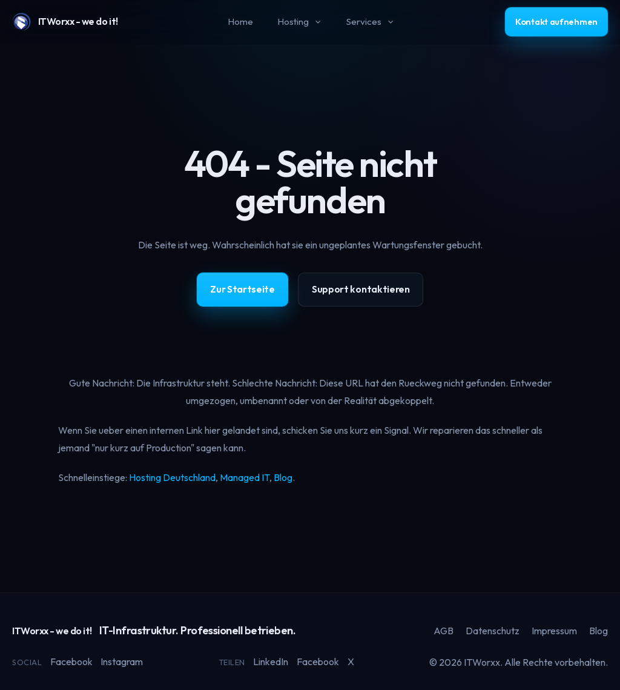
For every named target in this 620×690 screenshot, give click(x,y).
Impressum (554, 631)
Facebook (71, 661)
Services (370, 21)
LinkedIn (270, 661)
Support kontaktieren (361, 289)
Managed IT (244, 477)
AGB (443, 631)
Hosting (299, 21)
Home (240, 21)
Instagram (122, 661)
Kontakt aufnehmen (556, 21)
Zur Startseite (242, 289)
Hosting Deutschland (172, 477)
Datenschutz (492, 631)
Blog (283, 477)
